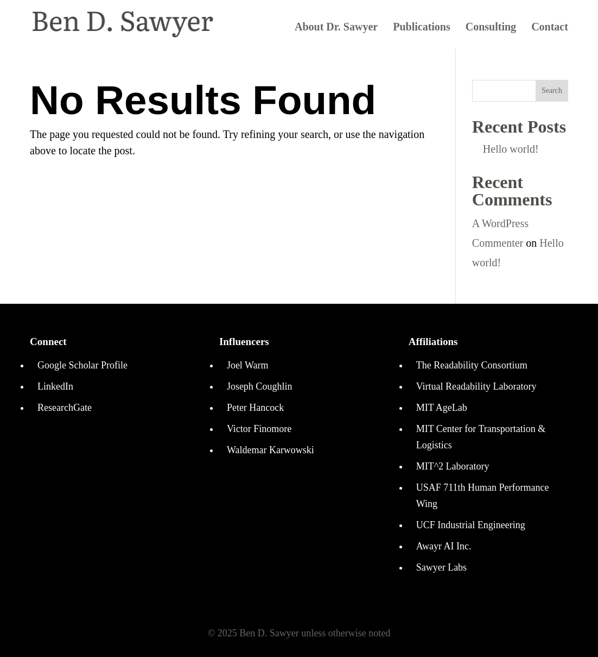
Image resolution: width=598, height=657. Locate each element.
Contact (549, 28)
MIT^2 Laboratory (452, 466)
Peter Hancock (255, 407)
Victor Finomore (259, 428)
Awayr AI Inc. (444, 546)
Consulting (491, 28)
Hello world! (511, 149)
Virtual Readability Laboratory (476, 386)
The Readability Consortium (471, 365)
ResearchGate (64, 407)
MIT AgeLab (441, 407)
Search (552, 90)
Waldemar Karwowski (270, 450)
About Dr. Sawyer (336, 28)
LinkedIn (55, 386)
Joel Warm (248, 365)
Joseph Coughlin (259, 386)
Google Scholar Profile (82, 365)
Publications (421, 28)
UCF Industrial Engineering (470, 525)
